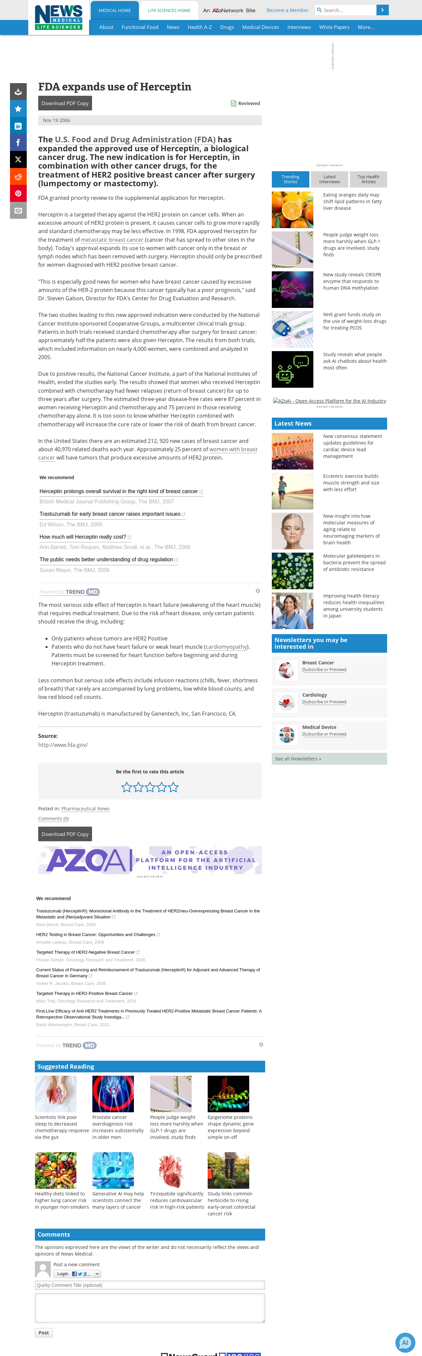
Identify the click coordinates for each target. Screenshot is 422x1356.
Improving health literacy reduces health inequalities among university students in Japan (353, 798)
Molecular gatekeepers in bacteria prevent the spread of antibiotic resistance (354, 755)
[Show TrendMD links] (258, 591)
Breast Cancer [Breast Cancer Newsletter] (318, 855)
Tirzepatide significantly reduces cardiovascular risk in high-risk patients (177, 1199)
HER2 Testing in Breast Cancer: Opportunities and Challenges (98, 934)
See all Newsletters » (298, 951)
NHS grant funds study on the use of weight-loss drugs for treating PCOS (354, 321)
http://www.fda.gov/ (63, 744)
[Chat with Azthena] (405, 1343)
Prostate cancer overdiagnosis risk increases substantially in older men (118, 1126)
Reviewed (249, 103)
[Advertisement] (150, 859)
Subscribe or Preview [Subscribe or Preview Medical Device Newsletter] (324, 926)
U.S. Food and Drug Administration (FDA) (135, 139)
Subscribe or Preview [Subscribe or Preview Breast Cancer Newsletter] (324, 862)
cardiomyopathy (226, 646)
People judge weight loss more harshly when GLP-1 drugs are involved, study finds (176, 1126)
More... (366, 27)
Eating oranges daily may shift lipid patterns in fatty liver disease (352, 201)
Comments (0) (53, 818)
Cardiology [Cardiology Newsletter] (314, 887)
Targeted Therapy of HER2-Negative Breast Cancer (88, 951)
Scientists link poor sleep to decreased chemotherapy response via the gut (62, 1126)
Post (44, 1331)
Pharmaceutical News (85, 808)
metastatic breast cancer (112, 239)
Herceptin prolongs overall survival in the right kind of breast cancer (121, 492)
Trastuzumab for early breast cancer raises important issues (113, 515)
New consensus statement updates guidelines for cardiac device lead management (352, 638)
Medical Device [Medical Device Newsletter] (319, 919)
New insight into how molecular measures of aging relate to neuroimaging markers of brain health (351, 721)
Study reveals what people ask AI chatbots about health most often (355, 361)
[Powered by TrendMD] (70, 592)
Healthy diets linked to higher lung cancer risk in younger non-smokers (62, 1199)
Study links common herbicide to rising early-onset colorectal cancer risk (232, 1202)
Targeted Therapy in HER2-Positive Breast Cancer (87, 993)
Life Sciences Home (169, 10)
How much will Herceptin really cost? (86, 538)
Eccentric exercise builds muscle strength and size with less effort (351, 675)
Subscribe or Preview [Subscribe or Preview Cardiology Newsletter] (324, 894)
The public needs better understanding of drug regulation (109, 560)
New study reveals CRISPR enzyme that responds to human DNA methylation (352, 281)
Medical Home (115, 10)
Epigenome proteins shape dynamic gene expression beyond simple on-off (231, 1126)
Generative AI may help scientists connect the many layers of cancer (118, 1199)
